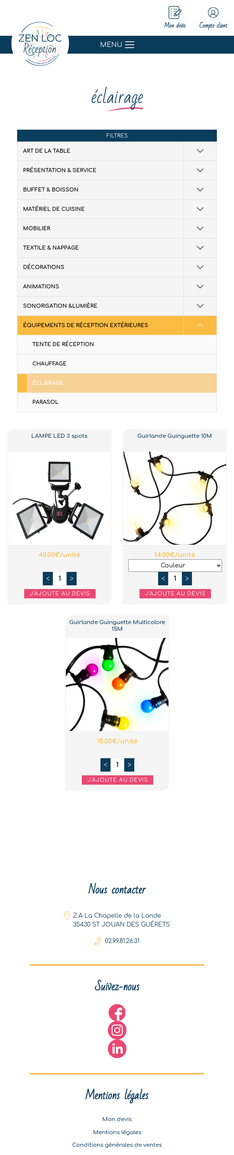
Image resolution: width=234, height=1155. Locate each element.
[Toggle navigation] (117, 45)
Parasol (45, 403)
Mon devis (117, 1114)
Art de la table (46, 152)
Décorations (43, 268)
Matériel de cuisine (54, 210)
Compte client (208, 18)
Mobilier (36, 229)
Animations (41, 287)
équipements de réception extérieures (85, 326)
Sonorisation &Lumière (60, 307)
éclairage (48, 384)
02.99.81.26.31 (122, 932)
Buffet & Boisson (50, 190)
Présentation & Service (59, 171)
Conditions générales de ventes (117, 1143)
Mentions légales (117, 1129)
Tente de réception (63, 345)
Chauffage (49, 364)
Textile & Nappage (51, 248)
